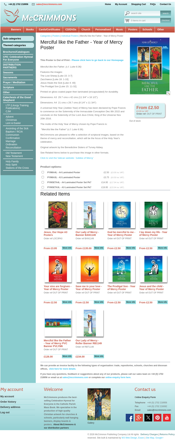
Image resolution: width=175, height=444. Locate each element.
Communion (12, 134)
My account (7, 396)
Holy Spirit (11, 164)
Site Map (150, 438)
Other (160, 29)
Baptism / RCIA (14, 131)
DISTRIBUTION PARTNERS (12, 66)
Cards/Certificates (49, 29)
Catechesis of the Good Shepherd (17, 99)
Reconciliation (13, 147)
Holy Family (12, 161)
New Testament (14, 156)
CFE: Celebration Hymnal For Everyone (18, 58)
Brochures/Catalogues (16, 51)
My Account (121, 4)
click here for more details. (62, 369)
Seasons (8, 72)
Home (108, 4)
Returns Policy (167, 434)
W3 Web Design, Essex (133, 438)
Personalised (103, 29)
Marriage (10, 141)
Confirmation (13, 138)
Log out (4, 412)
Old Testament (14, 152)
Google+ (159, 438)
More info (67, 248)
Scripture (8, 87)
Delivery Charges (149, 434)
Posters (132, 29)
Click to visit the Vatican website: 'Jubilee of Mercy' (67, 158)
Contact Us (165, 4)
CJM (8, 111)
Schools (147, 29)
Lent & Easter (13, 123)
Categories (45, 36)
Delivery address (10, 407)
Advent (10, 116)
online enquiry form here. (118, 377)
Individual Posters (69, 36)
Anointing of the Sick (17, 128)
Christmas (11, 119)
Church (85, 29)
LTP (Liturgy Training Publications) (17, 107)
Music (119, 29)
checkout (165, 20)
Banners (16, 29)
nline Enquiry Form (146, 397)
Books (30, 29)
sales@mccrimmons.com (49, 4)
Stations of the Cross (17, 167)
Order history (8, 401)
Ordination (11, 144)
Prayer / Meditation (14, 82)
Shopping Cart (138, 4)
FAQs (153, 4)
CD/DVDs (70, 29)
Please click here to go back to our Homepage (97, 60)
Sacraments (10, 77)
